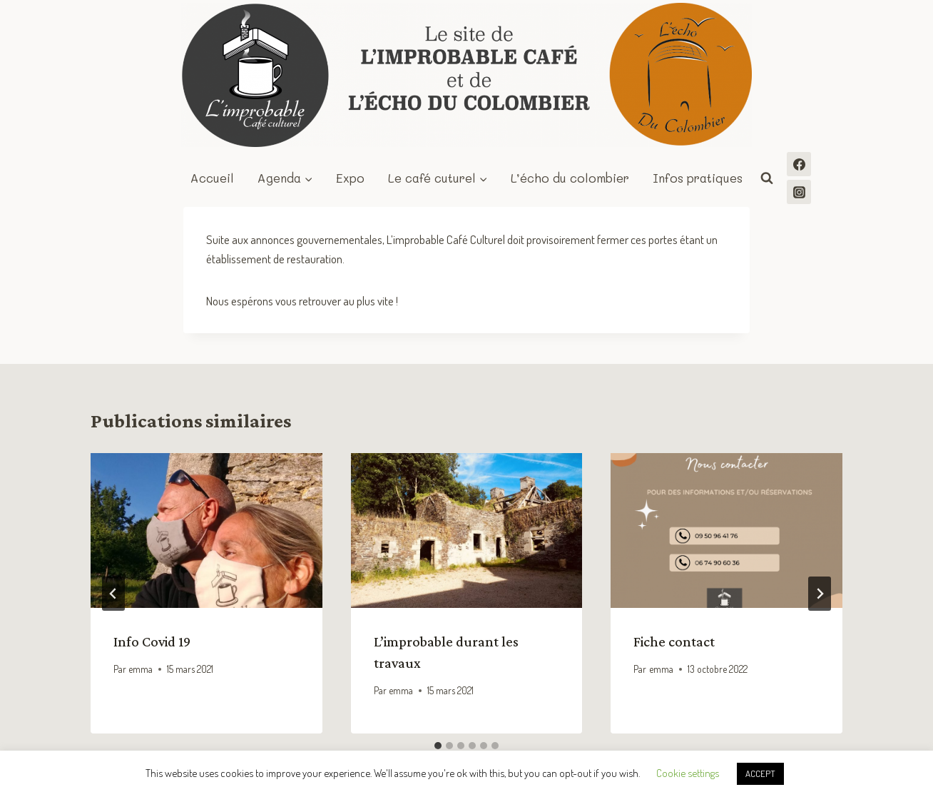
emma (140, 669)
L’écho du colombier (570, 178)
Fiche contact (674, 641)
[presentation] (206, 530)
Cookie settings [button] (687, 773)
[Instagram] (799, 192)
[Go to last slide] (113, 594)
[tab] (438, 745)
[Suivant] (819, 594)
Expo (350, 178)
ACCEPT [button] (760, 773)
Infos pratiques (698, 178)
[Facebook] (799, 164)
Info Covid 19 (151, 641)
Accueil (212, 178)
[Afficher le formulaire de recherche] (767, 178)
